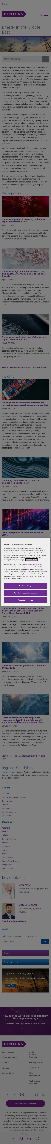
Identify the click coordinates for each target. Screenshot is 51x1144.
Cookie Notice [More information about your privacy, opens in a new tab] (16, 578)
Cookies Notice (31, 560)
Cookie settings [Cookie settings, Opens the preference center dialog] (25, 586)
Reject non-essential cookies (25, 593)
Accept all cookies (25, 600)
